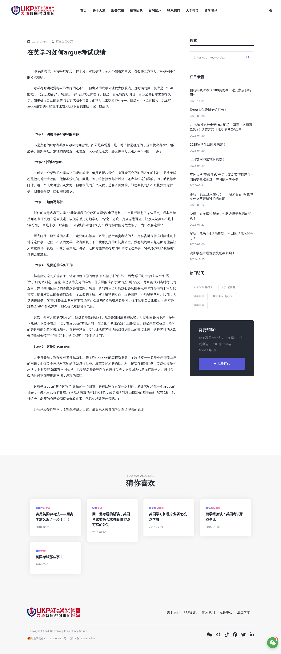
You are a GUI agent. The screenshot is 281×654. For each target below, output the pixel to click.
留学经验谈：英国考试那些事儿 (224, 517)
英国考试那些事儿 (49, 557)
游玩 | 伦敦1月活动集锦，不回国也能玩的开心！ (221, 235)
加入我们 (208, 612)
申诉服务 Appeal (223, 296)
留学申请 (198, 305)
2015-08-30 (39, 41)
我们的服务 (228, 287)
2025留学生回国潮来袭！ (208, 144)
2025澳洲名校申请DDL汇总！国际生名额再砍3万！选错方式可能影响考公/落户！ (221, 127)
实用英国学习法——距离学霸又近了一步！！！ (54, 517)
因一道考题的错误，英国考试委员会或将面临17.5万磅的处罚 (111, 519)
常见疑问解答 (156, 508)
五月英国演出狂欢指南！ (207, 159)
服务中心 (225, 612)
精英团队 (136, 10)
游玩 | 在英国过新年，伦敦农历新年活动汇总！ (220, 216)
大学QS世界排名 (203, 287)
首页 (83, 10)
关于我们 (173, 612)
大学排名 (192, 10)
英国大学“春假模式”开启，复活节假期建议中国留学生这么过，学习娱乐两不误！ (222, 176)
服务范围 (117, 10)
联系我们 (173, 10)
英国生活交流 (64, 41)
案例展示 (154, 10)
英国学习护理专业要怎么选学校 (168, 517)
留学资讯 (210, 10)
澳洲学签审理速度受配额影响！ (212, 253)
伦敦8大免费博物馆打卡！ (208, 109)
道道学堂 (243, 612)
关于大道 (98, 10)
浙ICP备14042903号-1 (82, 638)
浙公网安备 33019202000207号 (46, 638)
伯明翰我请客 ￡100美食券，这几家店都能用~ (220, 92)
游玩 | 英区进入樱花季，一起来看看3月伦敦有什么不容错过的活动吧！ (221, 196)
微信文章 (41, 551)
